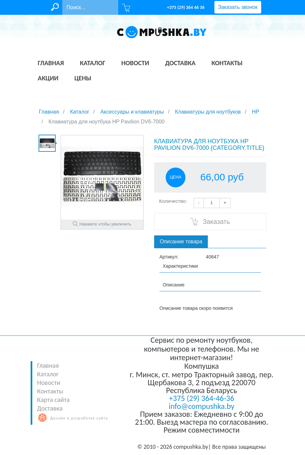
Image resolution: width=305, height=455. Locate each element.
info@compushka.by (201, 406)
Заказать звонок (238, 7)
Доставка (50, 408)
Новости (48, 383)
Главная (48, 365)
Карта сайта (53, 400)
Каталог (48, 374)
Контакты (50, 391)
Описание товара (181, 241)
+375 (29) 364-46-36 (201, 398)
